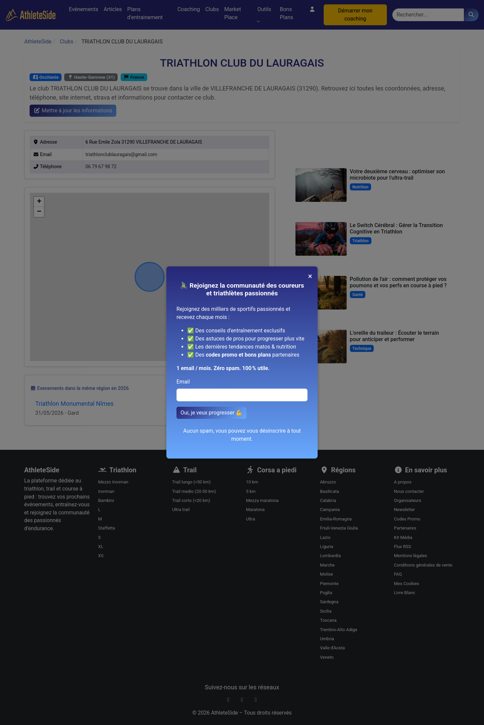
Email (183, 381)
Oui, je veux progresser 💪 (211, 412)
